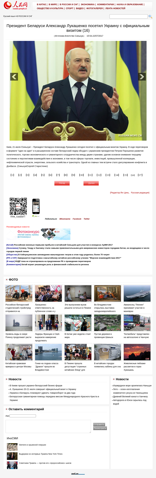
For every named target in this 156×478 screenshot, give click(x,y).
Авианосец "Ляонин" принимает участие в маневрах (134, 307)
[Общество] (12, 254)
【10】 (81, 175)
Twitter (87, 219)
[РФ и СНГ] (11, 258)
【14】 (116, 175)
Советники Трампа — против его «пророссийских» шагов (45, 463)
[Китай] (9, 245)
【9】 (73, 175)
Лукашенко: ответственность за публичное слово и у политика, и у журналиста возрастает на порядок (47, 311)
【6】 (50, 175)
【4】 (35, 175)
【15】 (125, 175)
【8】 (66, 175)
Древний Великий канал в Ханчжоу (130, 396)
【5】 (43, 175)
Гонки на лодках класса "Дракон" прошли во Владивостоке (46, 366)
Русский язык (9, 16)
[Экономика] (12, 248)
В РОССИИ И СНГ (24, 16)
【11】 (90, 175)
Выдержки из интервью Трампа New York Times (41, 454)
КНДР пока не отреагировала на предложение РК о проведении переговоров (53, 261)
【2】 (20, 175)
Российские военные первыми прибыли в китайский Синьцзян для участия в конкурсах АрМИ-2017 (63, 245)
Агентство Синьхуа (74, 36)
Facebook (77, 219)
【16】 (133, 175)
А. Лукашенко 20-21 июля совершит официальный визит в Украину (43, 389)
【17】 (140, 175)
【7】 (58, 175)
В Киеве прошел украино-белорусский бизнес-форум (36, 385)
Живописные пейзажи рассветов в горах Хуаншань (134, 366)
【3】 (28, 175)
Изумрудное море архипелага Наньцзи (132, 385)
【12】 (99, 175)
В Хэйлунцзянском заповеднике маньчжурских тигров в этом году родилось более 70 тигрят (64, 254)
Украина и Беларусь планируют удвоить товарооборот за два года (42, 393)
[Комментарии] (13, 264)
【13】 (108, 175)
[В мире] (10, 261)
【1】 (12, 175)
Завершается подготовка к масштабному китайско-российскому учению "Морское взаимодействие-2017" (69, 258)
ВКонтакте (65, 219)
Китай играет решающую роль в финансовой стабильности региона (55, 264)
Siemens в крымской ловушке (32, 445)
